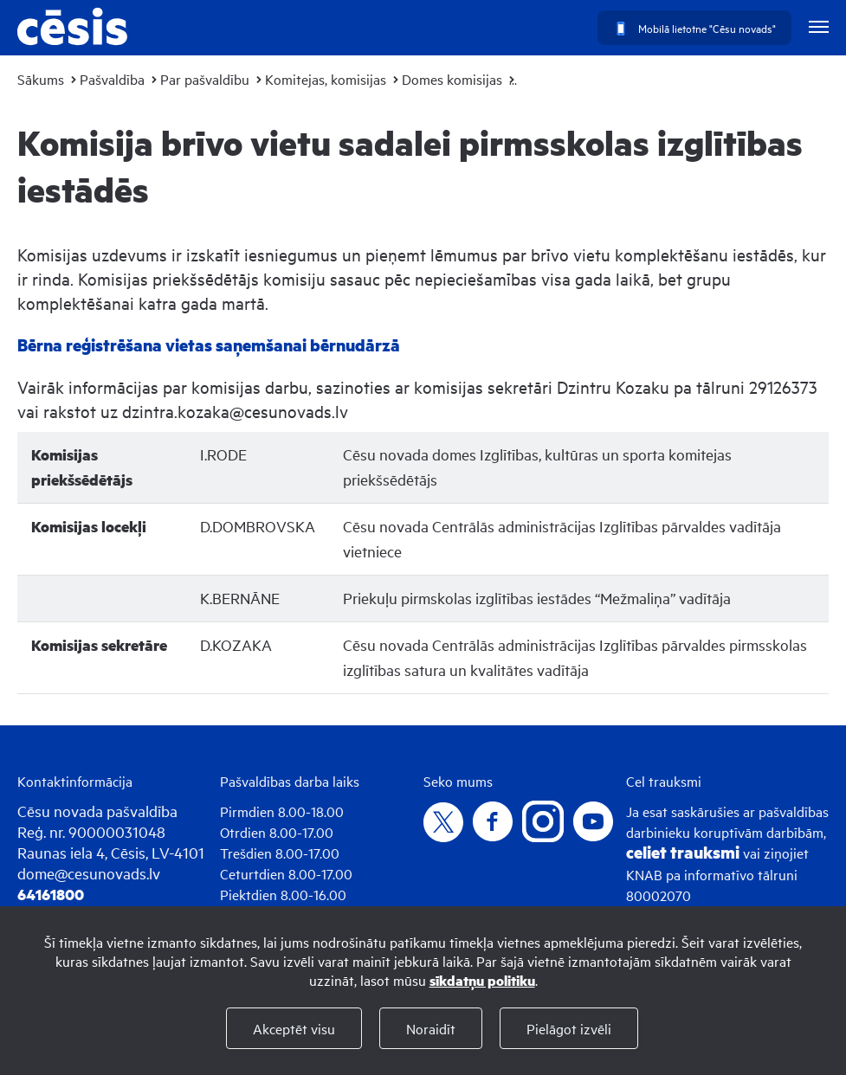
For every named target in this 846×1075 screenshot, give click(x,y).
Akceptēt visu (294, 1028)
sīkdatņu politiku (482, 980)
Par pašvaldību (204, 79)
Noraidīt (430, 1028)
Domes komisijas (452, 79)
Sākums (40, 79)
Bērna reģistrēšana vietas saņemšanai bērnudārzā (208, 345)
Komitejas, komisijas (325, 79)
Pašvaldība (112, 79)
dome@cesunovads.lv (88, 873)
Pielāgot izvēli (568, 1028)
